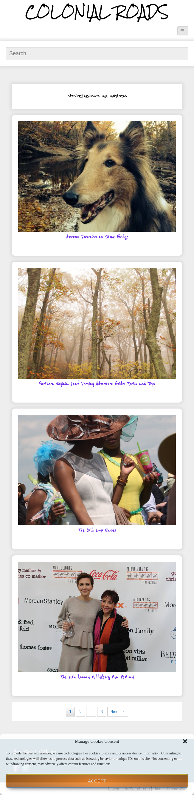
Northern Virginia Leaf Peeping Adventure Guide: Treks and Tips (97, 384)
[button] (185, 741)
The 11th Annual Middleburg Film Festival (97, 677)
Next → (118, 711)
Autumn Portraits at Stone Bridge (97, 237)
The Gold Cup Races (97, 530)
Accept (97, 780)
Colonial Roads (97, 12)
